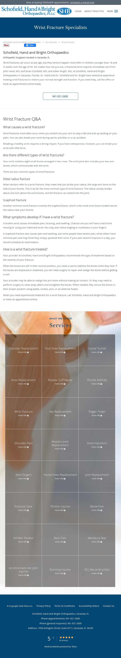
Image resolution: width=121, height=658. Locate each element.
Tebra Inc (28, 606)
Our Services (51, 42)
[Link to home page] (50, 11)
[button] (116, 11)
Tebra (74, 646)
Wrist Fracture (67, 42)
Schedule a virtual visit (82, 2)
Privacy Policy (44, 605)
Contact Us (108, 605)
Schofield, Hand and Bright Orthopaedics (22, 42)
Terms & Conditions (64, 605)
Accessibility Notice (89, 605)
